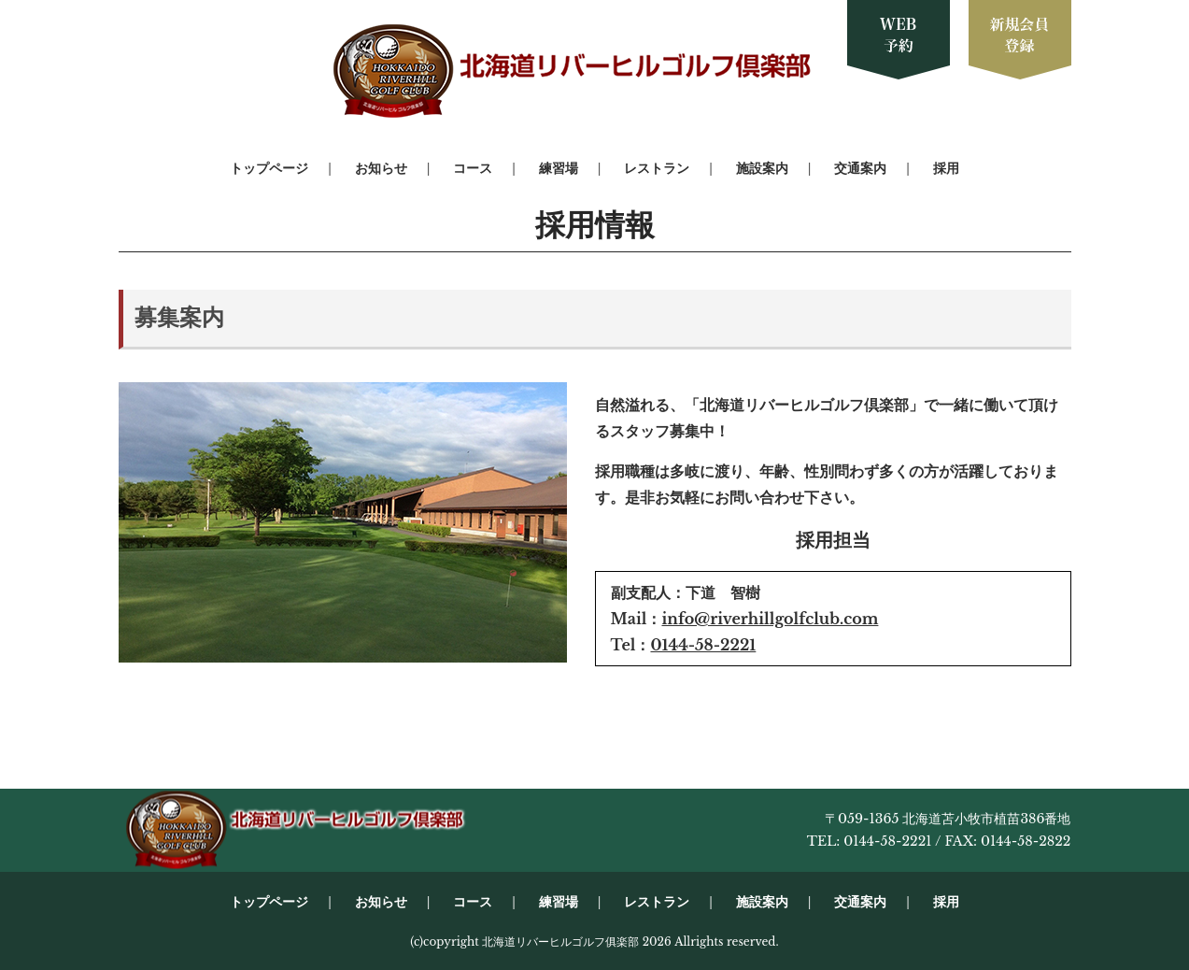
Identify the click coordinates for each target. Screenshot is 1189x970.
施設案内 (762, 168)
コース (472, 168)
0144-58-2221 (703, 644)
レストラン (656, 168)
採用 (946, 168)
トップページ (269, 168)
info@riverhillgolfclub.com (769, 618)
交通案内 (860, 168)
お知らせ (381, 168)
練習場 (558, 168)
